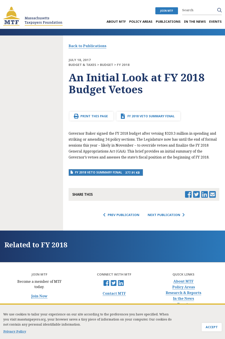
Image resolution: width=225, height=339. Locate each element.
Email (212, 194)
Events (183, 304)
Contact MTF (114, 293)
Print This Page (94, 116)
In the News (183, 298)
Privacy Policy (14, 333)
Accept (212, 328)
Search (219, 10)
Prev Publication (123, 214)
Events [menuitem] (215, 21)
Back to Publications (87, 45)
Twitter (114, 283)
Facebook (106, 283)
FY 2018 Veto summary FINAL (151, 116)
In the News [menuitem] (195, 21)
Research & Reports (183, 293)
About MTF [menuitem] (116, 21)
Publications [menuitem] (168, 21)
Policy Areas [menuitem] (140, 21)
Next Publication (164, 214)
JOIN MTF (166, 11)
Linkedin (121, 283)
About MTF (183, 281)
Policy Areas (183, 287)
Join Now (39, 296)
